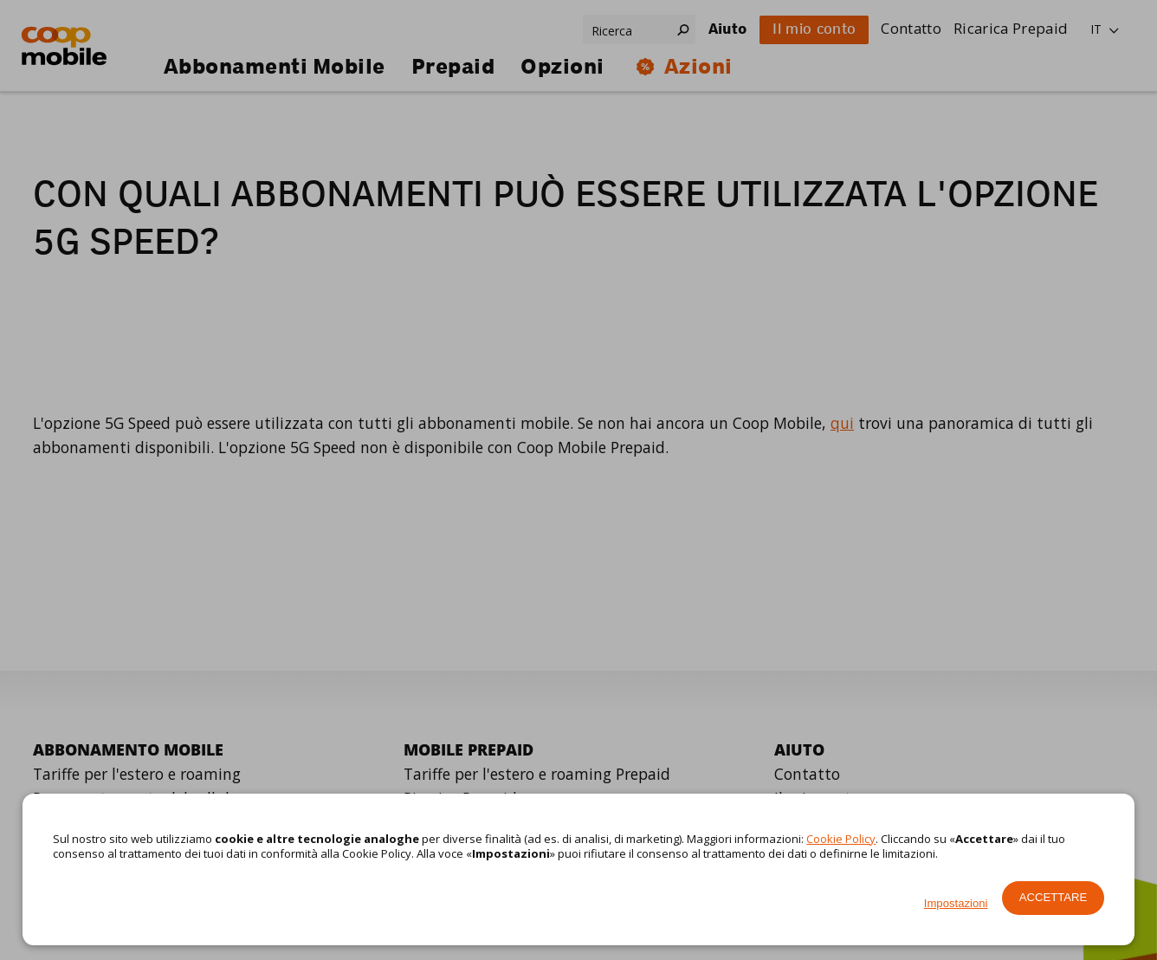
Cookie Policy (841, 838)
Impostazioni (956, 903)
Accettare (1053, 897)
